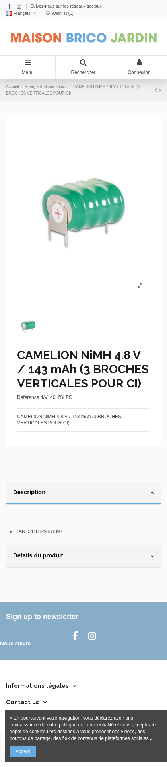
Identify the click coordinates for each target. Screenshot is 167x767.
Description (83, 492)
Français (21, 13)
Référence (28, 397)
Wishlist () (59, 13)
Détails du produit (83, 555)
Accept (23, 751)
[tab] (83, 493)
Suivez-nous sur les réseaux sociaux (66, 6)
